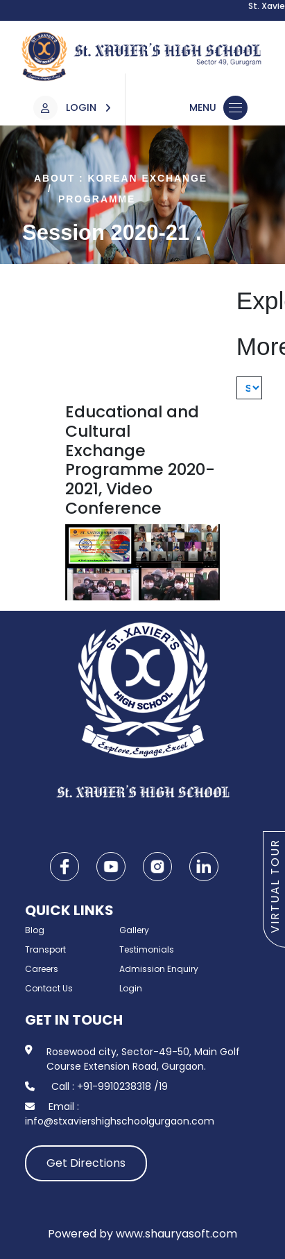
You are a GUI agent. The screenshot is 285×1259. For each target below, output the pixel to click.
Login (130, 988)
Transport (45, 949)
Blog (34, 930)
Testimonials (146, 949)
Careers (41, 969)
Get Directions (86, 1163)
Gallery (134, 930)
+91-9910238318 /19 (122, 1086)
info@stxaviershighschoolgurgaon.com (119, 1121)
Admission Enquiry (158, 969)
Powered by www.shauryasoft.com (142, 1234)
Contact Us (49, 988)
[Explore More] (249, 388)
